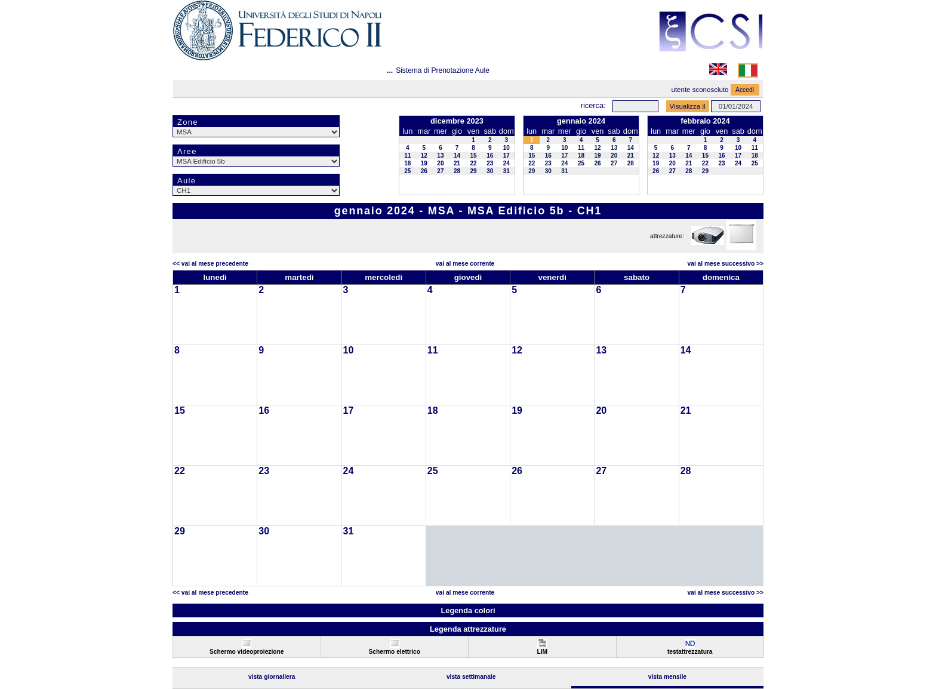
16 (490, 155)
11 (407, 155)
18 (407, 163)
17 (506, 155)
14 (457, 155)
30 (490, 171)
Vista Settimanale (471, 676)
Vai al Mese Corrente (465, 263)
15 (473, 155)
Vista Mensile (667, 676)
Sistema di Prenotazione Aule (442, 70)
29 (473, 171)
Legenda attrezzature (468, 629)
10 (506, 147)
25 (407, 171)
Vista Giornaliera (271, 676)
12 (424, 155)
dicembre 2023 (457, 120)
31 (506, 171)
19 (424, 163)
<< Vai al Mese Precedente (210, 263)
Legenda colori (468, 610)
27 (440, 171)
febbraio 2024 (705, 120)
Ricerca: (593, 105)
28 (457, 171)
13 (440, 155)
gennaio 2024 (581, 120)
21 (457, 163)
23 (490, 163)
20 (440, 163)
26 (424, 171)
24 (506, 163)
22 (473, 163)
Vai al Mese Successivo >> (725, 263)
